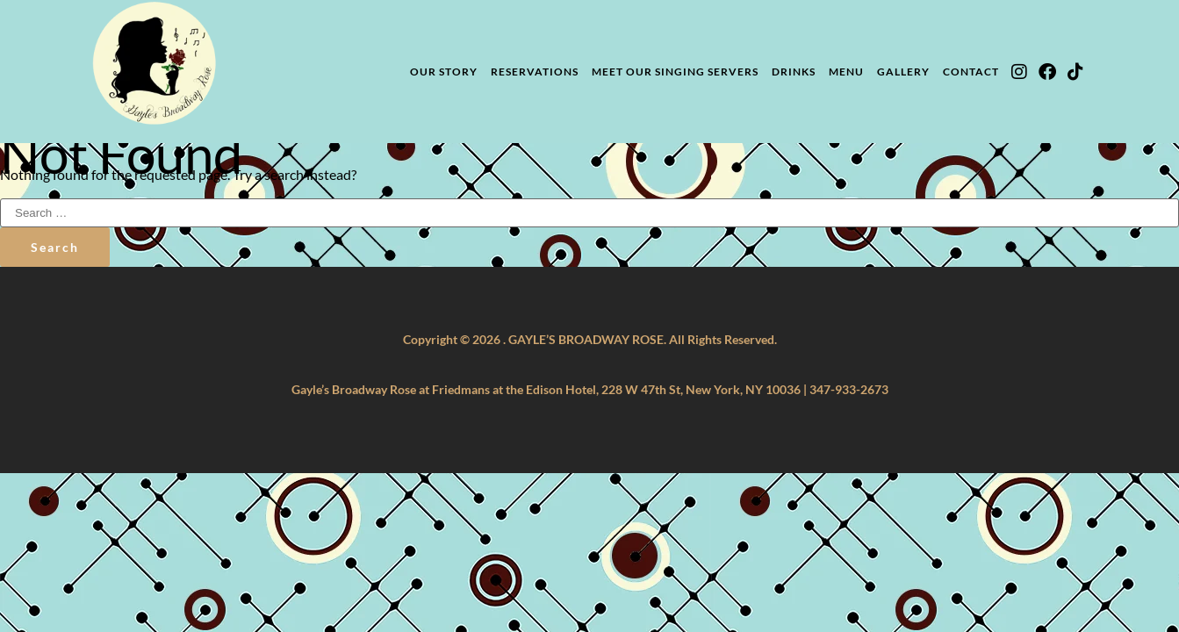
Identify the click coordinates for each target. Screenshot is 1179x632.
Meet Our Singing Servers (675, 71)
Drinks (794, 71)
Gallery (903, 71)
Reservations (535, 71)
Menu (846, 71)
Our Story (444, 71)
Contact (971, 71)
